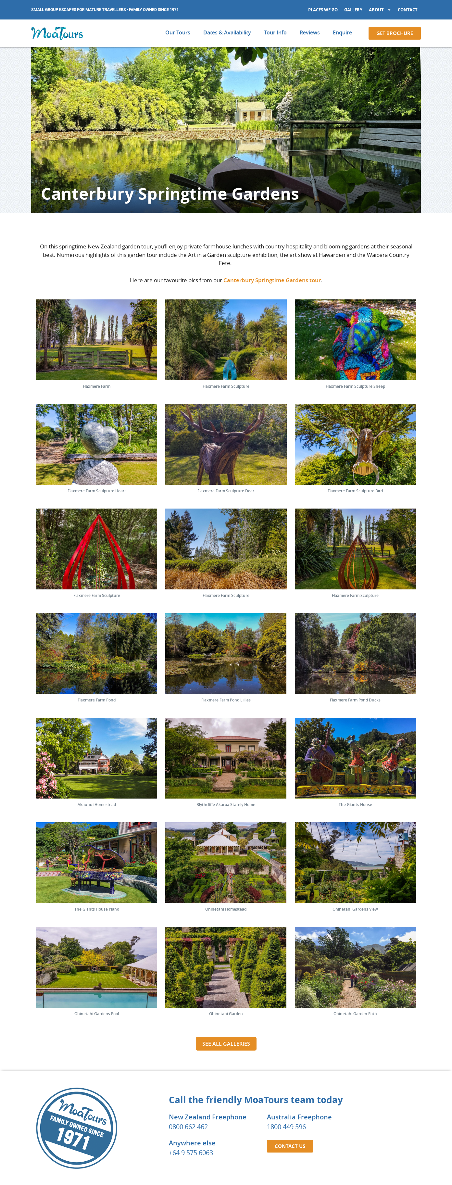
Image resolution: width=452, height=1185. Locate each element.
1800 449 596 (286, 1017)
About (380, 10)
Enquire (342, 32)
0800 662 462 (188, 1017)
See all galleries (226, 934)
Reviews (310, 32)
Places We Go (323, 10)
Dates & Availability (227, 32)
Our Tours (177, 32)
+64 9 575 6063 (191, 1043)
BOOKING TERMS (255, 1169)
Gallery (353, 10)
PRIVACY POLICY (296, 1169)
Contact (408, 10)
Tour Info (275, 32)
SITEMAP (329, 1169)
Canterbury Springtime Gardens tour (272, 280)
